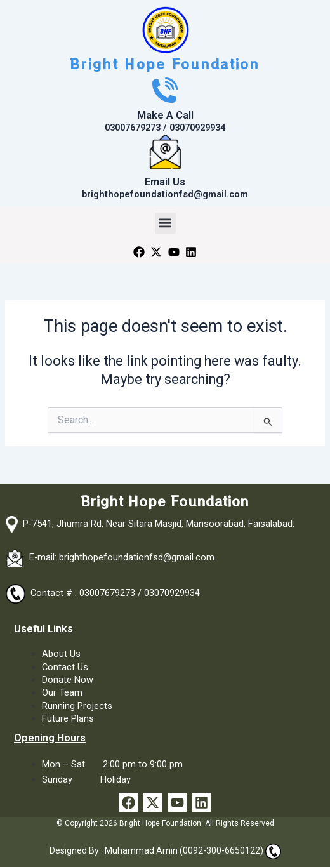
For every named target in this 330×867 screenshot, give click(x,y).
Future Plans (68, 718)
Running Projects (77, 705)
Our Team (62, 692)
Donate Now (67, 679)
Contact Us (65, 667)
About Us (61, 653)
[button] (165, 223)
